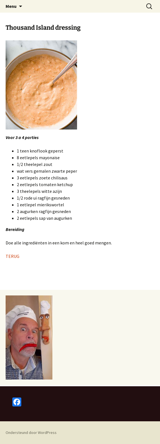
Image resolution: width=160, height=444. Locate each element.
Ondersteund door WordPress (31, 432)
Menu (11, 6)
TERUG (12, 256)
